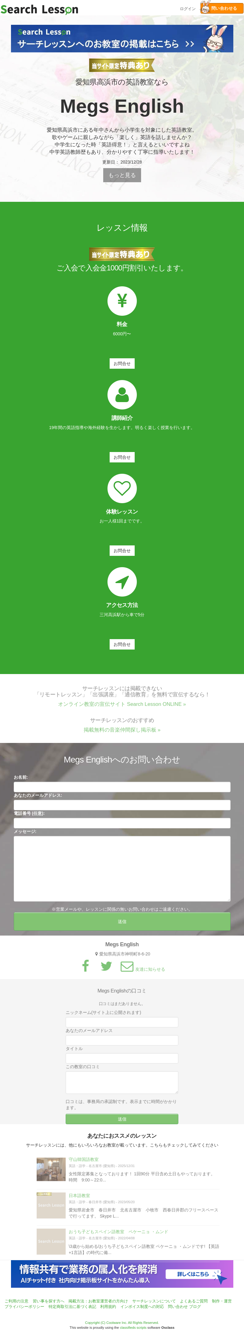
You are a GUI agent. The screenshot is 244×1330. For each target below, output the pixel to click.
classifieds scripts (133, 1327)
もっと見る (122, 175)
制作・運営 (222, 1301)
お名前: (21, 780)
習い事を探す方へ (48, 1301)
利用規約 (108, 1306)
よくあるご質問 (194, 1301)
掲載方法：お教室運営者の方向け (98, 1301)
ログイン (188, 8)
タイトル (74, 1052)
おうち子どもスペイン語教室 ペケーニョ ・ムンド (118, 1235)
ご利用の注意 (16, 1301)
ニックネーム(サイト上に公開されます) (103, 1016)
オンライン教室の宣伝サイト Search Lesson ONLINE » (122, 708)
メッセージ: (25, 835)
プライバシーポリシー (24, 1306)
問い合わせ (178, 1306)
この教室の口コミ (83, 1070)
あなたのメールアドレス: (38, 799)
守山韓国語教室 (84, 1163)
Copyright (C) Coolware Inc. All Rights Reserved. (122, 1322)
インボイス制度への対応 (142, 1306)
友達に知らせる (142, 972)
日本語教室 (79, 1199)
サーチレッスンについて (154, 1301)
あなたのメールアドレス (89, 1034)
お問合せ (122, 363)
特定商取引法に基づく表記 (72, 1306)
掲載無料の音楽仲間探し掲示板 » (122, 734)
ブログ (195, 1306)
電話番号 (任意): (29, 817)
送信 (122, 925)
